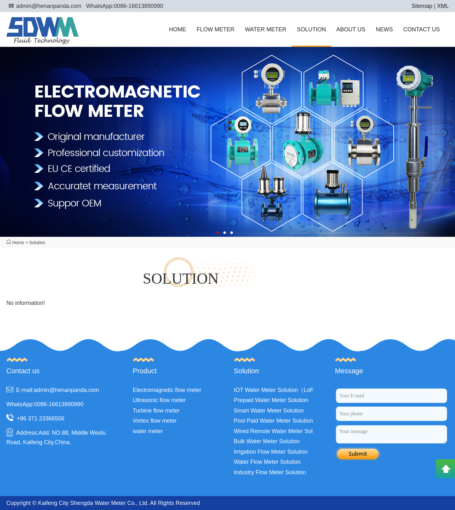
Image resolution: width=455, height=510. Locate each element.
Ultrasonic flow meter (159, 400)
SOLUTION (311, 29)
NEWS (384, 29)
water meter (148, 431)
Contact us (22, 371)
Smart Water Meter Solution (269, 410)
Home (18, 242)
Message (349, 371)
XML (443, 6)
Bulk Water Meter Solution (267, 441)
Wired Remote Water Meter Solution (279, 431)
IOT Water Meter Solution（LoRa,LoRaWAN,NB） (297, 390)
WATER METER (265, 29)
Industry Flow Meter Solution (270, 472)
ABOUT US (351, 29)
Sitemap (421, 6)
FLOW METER (215, 29)
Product (145, 371)
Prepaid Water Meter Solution (271, 400)
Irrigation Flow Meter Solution (271, 452)
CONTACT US (421, 29)
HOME (177, 29)
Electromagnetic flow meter (167, 390)
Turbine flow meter (156, 410)
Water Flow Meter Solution (267, 462)
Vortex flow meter (155, 421)
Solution (37, 242)
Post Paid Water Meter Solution (273, 421)
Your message (391, 434)
